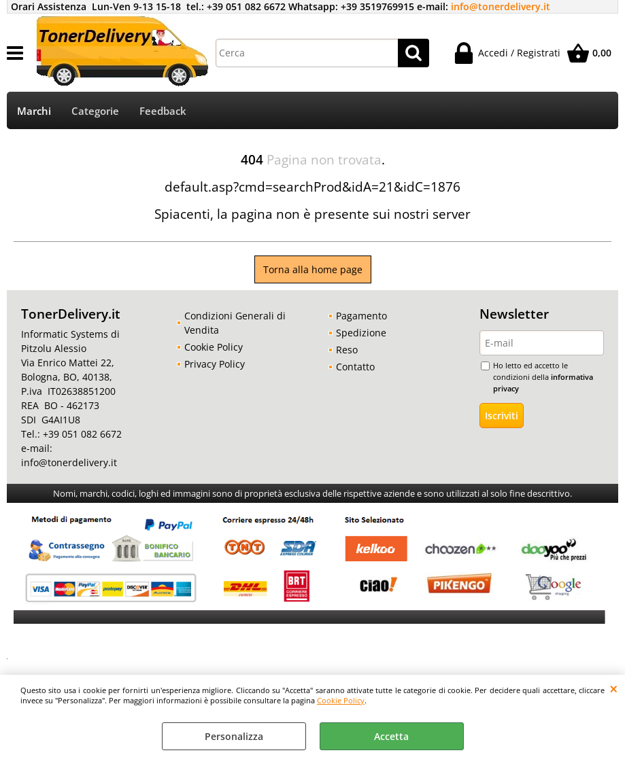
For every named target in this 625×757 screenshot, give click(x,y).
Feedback (162, 111)
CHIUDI (613, 688)
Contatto (355, 366)
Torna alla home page (312, 269)
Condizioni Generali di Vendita (235, 322)
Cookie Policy (341, 700)
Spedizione (361, 332)
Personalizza (234, 736)
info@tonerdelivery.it (500, 6)
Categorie (95, 111)
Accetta (391, 736)
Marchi (34, 111)
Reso (347, 349)
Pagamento (361, 315)
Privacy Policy (214, 363)
